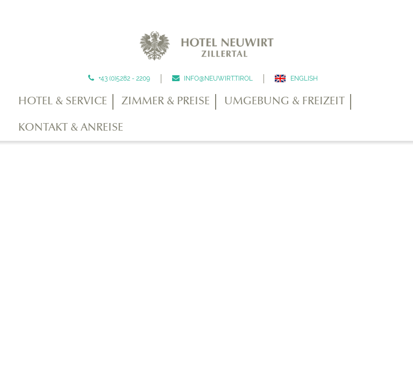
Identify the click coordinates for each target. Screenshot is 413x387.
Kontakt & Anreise (70, 128)
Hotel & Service (62, 101)
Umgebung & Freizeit (284, 101)
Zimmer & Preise (166, 101)
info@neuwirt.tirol (217, 78)
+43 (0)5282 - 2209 (123, 78)
